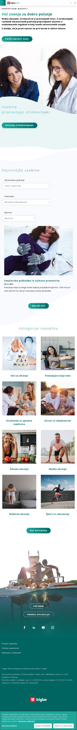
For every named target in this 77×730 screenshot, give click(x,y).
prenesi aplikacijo (38, 614)
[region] (38, 720)
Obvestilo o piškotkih (11, 653)
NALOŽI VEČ (38, 306)
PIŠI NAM (38, 606)
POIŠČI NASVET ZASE (17, 39)
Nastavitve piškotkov (9, 726)
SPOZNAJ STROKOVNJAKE (19, 125)
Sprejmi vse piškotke (43, 726)
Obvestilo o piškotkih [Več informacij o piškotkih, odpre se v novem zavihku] (26, 721)
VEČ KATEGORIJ (38, 530)
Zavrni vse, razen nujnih (63, 726)
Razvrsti (8, 212)
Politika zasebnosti (10, 648)
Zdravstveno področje (14, 180)
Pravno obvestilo (9, 643)
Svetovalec (9, 196)
